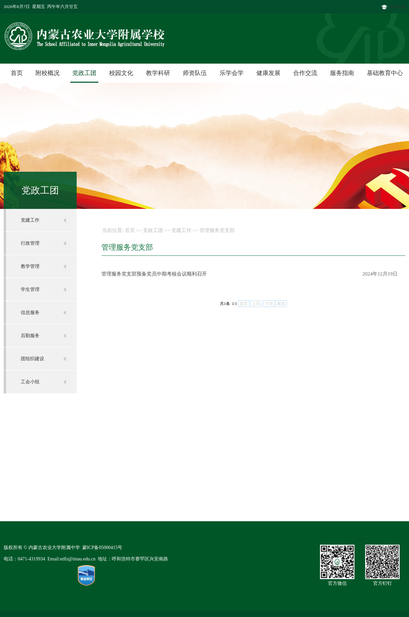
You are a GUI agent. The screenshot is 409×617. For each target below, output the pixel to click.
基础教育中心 (385, 73)
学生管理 (30, 289)
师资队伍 (195, 73)
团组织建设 (32, 358)
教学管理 (30, 266)
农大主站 (393, 6)
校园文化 (121, 73)
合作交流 (305, 73)
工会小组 (30, 381)
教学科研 (158, 73)
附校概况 (47, 73)
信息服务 (30, 312)
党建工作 (30, 220)
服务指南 (342, 73)
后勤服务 (30, 335)
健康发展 (268, 73)
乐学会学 (232, 73)
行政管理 (30, 243)
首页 (17, 73)
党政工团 (84, 73)
